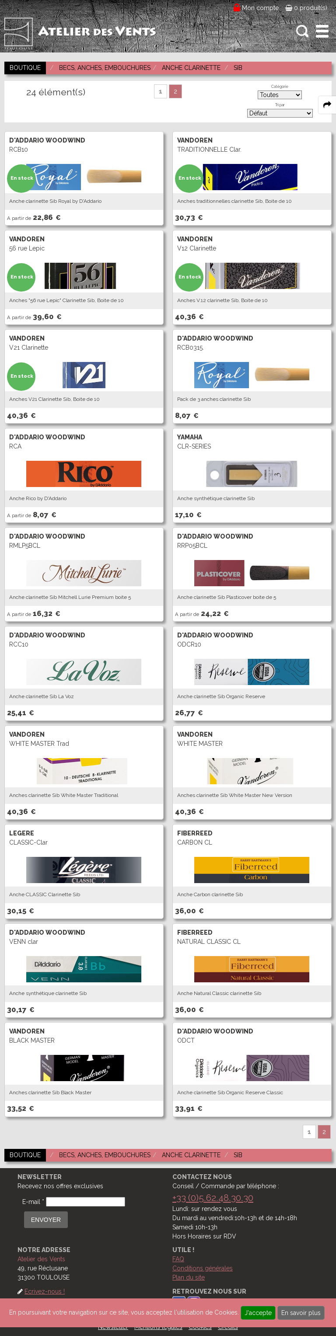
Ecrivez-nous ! (44, 1291)
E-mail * (33, 1201)
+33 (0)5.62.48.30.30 (212, 1197)
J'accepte (258, 1312)
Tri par (280, 105)
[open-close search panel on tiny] (302, 31)
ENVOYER (46, 1219)
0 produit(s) (306, 7)
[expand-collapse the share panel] (327, 105)
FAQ (178, 1259)
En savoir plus (301, 1312)
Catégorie (279, 86)
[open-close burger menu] (322, 31)
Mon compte (260, 7)
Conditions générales (202, 1268)
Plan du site (188, 1277)
